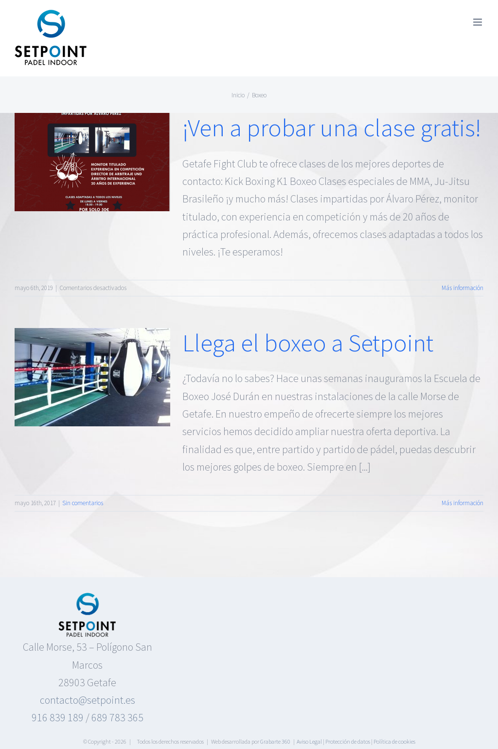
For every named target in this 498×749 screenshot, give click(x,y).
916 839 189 (58, 717)
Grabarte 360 (275, 741)
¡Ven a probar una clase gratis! (331, 127)
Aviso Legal (309, 741)
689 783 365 (117, 717)
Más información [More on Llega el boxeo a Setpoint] (462, 503)
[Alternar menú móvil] (478, 22)
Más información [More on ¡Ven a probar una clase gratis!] (462, 288)
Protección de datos (347, 741)
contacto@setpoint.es (87, 700)
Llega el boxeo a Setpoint (307, 342)
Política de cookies (394, 741)
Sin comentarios (82, 503)
